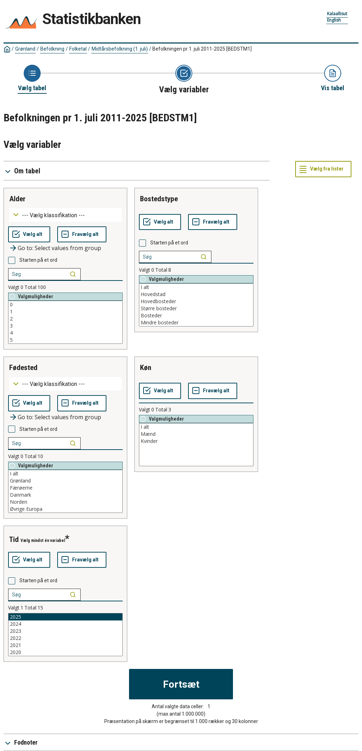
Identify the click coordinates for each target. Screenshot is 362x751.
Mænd (196, 434)
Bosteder (196, 315)
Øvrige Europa (65, 509)
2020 (65, 652)
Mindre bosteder (196, 322)
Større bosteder (196, 308)
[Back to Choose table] (32, 78)
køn (145, 367)
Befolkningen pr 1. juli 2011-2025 (202, 49)
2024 (65, 624)
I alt (196, 287)
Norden (65, 502)
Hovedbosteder (196, 301)
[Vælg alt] (29, 234)
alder (17, 199)
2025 (65, 616)
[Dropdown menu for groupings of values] (65, 215)
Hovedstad (196, 294)
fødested (23, 367)
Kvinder (196, 441)
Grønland (25, 49)
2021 (65, 645)
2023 (65, 631)
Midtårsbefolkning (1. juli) (120, 49)
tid (14, 539)
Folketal (78, 49)
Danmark (65, 494)
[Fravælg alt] (81, 234)
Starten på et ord (38, 260)
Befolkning (52, 49)
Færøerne (65, 487)
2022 (65, 638)
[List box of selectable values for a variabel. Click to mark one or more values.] (65, 322)
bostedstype (159, 199)
